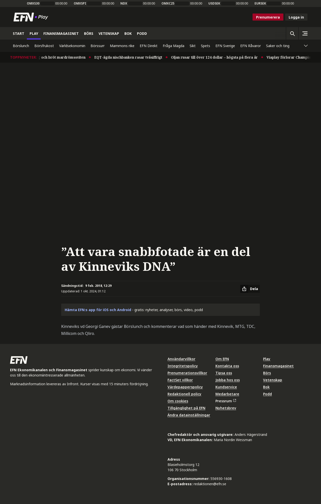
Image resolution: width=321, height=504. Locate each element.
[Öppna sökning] (292, 33)
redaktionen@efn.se (210, 483)
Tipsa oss (223, 372)
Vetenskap (272, 379)
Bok (266, 387)
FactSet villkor (180, 379)
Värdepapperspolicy (185, 387)
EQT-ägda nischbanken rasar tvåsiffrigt (131, 57)
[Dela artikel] (250, 289)
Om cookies (178, 401)
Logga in (296, 17)
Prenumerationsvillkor (187, 372)
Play (266, 358)
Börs (267, 372)
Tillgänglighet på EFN (186, 408)
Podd (267, 394)
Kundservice (226, 387)
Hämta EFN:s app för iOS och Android (98, 309)
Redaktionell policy (184, 394)
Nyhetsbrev (225, 408)
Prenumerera (268, 17)
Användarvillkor (181, 358)
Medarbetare (227, 394)
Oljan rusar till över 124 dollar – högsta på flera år (216, 57)
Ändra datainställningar (189, 415)
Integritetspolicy (183, 365)
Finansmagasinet (278, 365)
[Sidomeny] (304, 33)
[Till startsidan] (32, 17)
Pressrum (225, 401)
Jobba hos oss (227, 379)
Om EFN (222, 358)
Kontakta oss (227, 365)
